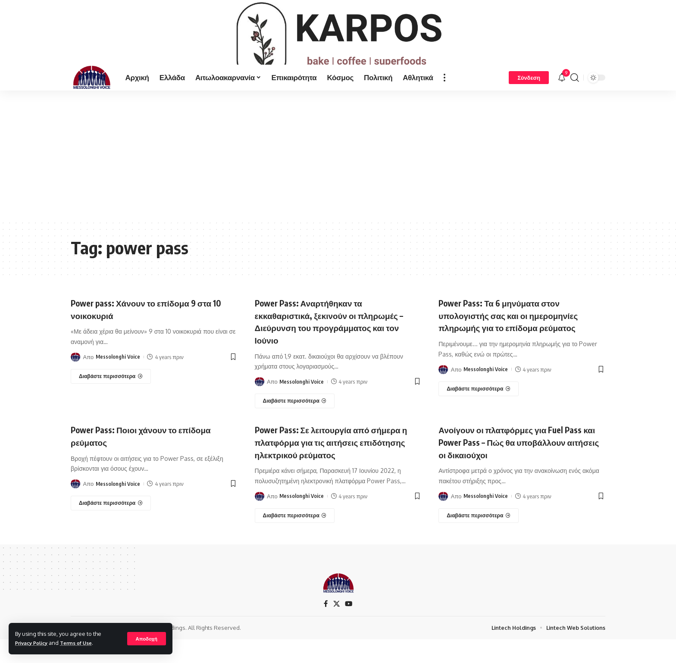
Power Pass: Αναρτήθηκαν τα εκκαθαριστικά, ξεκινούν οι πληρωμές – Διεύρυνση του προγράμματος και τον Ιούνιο (320, 344)
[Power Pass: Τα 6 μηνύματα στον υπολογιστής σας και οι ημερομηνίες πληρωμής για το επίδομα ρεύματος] (478, 412)
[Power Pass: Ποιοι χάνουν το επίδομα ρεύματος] (111, 526)
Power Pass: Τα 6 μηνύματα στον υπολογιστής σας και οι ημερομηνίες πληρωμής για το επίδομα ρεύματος (519, 338)
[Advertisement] (338, 178)
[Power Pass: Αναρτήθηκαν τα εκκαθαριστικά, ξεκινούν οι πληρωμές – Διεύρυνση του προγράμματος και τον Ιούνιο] (295, 424)
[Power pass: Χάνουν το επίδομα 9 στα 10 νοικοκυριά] (111, 399)
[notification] (561, 101)
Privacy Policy (34, 642)
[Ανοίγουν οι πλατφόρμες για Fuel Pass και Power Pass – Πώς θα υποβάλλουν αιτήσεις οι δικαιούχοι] (478, 539)
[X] (336, 627)
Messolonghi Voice (118, 380)
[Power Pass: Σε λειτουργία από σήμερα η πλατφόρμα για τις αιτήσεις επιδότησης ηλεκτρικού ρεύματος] (295, 539)
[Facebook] (325, 627)
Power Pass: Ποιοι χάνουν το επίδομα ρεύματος (152, 459)
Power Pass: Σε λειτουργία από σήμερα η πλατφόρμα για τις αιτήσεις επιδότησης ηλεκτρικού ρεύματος (337, 465)
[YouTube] (349, 627)
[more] (444, 101)
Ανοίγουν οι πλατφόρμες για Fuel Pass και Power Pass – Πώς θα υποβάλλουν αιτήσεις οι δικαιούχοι (521, 465)
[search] (574, 101)
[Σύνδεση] (529, 100)
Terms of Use (83, 642)
